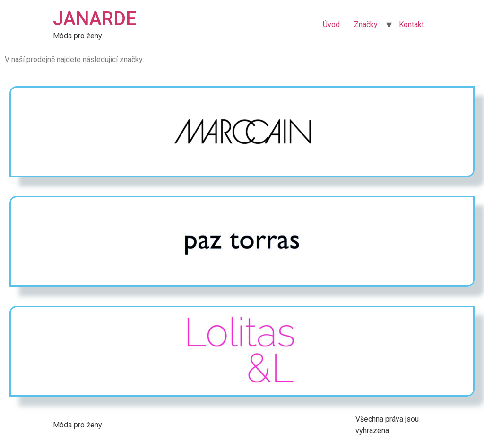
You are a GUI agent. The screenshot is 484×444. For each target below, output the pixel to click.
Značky (366, 24)
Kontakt (411, 24)
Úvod (331, 24)
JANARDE (95, 19)
